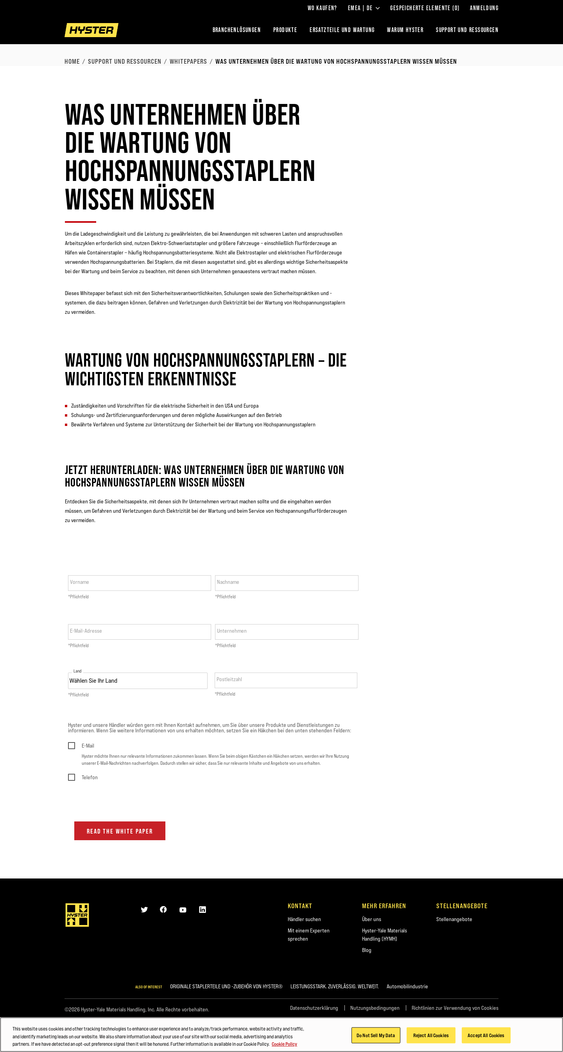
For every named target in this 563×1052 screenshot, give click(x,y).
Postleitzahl (229, 679)
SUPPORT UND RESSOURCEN (467, 30)
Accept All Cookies (486, 1035)
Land (78, 671)
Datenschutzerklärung (314, 1008)
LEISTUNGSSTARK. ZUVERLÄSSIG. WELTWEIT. (334, 986)
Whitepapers (188, 61)
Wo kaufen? (322, 8)
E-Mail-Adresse (86, 630)
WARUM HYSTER (405, 30)
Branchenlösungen (237, 30)
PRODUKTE (285, 30)
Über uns (371, 919)
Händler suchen (304, 919)
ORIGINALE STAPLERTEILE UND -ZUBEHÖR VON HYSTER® (226, 986)
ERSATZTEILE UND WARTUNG (342, 30)
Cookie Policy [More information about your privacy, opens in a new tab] (284, 1044)
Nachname (228, 582)
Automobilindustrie (407, 986)
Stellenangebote (454, 919)
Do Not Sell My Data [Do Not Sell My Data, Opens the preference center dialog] (376, 1035)
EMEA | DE (364, 8)
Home (72, 61)
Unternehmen (232, 630)
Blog (366, 950)
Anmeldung (484, 8)
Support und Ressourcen (124, 61)
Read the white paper (120, 831)
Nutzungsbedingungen (375, 1008)
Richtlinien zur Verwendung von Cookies (455, 1008)
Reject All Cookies (431, 1035)
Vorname (79, 582)
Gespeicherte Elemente (424, 8)
